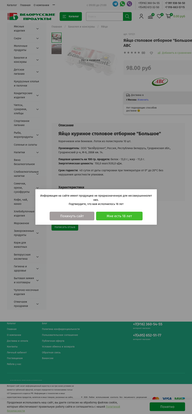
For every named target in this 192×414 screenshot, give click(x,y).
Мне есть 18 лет (119, 216)
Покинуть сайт (72, 216)
